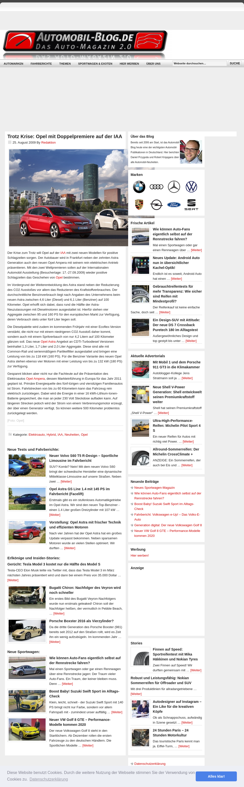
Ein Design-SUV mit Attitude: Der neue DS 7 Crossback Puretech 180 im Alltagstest (176, 325)
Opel (60, 277)
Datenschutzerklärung (149, 764)
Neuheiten (72, 434)
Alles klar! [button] (216, 776)
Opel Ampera (35, 378)
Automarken (13, 63)
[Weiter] (66, 481)
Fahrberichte (41, 63)
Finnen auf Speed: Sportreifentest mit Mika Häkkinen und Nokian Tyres (175, 654)
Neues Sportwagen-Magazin (154, 487)
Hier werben (129, 63)
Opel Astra (48, 341)
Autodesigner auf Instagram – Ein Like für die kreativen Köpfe (177, 706)
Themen (64, 63)
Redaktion (48, 142)
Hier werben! (140, 555)
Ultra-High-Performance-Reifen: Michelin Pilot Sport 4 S (177, 425)
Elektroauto (37, 434)
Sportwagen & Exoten (95, 63)
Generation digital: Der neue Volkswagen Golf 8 (168, 525)
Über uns (153, 63)
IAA (62, 253)
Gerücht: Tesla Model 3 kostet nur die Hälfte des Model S (53, 564)
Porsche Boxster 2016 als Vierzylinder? (81, 621)
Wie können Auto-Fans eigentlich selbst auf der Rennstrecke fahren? (172, 234)
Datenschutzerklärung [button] (49, 779)
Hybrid (51, 434)
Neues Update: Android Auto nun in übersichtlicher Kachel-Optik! (176, 263)
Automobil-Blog (118, 44)
